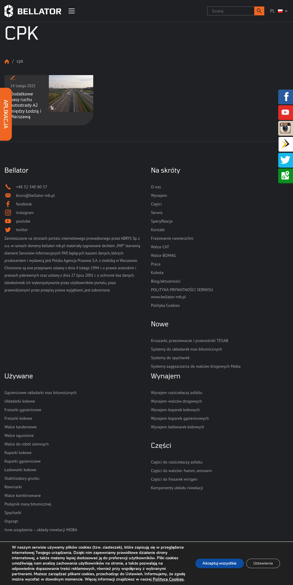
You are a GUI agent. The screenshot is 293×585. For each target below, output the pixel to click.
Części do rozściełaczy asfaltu (176, 462)
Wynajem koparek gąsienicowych (180, 418)
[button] (259, 11)
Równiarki (13, 487)
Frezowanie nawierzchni (172, 238)
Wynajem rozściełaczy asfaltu (176, 392)
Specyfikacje (162, 221)
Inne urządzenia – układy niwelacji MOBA (40, 529)
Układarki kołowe (19, 401)
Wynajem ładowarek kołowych (177, 427)
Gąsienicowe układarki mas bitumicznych (40, 392)
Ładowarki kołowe (20, 469)
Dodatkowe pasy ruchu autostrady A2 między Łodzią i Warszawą (25, 105)
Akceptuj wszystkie (210, 560)
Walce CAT (160, 246)
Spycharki (12, 512)
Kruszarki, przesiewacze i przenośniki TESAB (189, 340)
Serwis (156, 212)
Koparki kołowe (18, 452)
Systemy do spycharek (170, 357)
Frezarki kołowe (18, 418)
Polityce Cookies (81, 579)
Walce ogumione (19, 435)
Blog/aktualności (166, 281)
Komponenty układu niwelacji (177, 487)
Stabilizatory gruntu (21, 478)
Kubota (157, 272)
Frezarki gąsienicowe (22, 409)
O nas (156, 186)
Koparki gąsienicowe (22, 461)
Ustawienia (260, 560)
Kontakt (158, 229)
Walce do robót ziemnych (26, 444)
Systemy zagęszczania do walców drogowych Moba (196, 366)
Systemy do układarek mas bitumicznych (186, 349)
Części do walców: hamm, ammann (181, 470)
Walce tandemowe (20, 427)
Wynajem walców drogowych (176, 401)
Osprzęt (11, 521)
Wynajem (159, 195)
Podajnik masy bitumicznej (27, 504)
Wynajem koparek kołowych (175, 409)
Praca (155, 264)
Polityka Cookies (165, 305)
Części (156, 204)
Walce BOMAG (163, 255)
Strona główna (6, 61)
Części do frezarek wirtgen (174, 479)
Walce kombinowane (22, 495)
